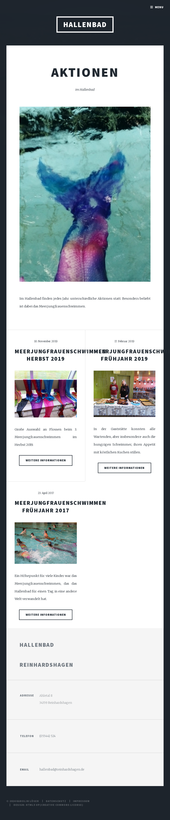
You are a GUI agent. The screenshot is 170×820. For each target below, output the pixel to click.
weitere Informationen (46, 460)
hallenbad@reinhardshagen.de (61, 769)
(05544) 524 (47, 736)
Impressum (81, 801)
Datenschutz (56, 801)
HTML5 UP (33, 804)
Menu (159, 7)
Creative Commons (55, 804)
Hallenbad (85, 24)
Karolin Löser (27, 801)
